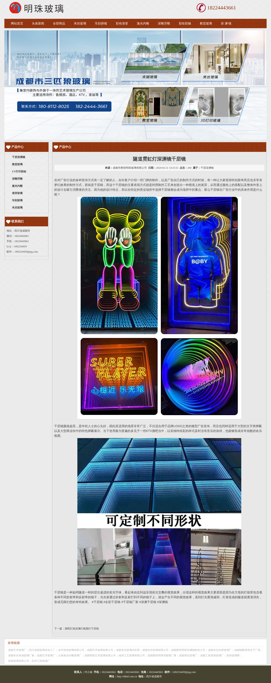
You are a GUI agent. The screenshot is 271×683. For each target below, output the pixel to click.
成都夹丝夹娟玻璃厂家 (21, 655)
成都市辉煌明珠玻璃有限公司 (130, 167)
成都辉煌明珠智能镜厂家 (162, 655)
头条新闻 (38, 23)
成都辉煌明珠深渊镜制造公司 (188, 650)
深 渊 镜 (226, 23)
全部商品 (59, 23)
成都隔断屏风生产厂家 (247, 650)
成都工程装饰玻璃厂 (212, 655)
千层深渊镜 (207, 167)
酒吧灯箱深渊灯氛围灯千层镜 (82, 628)
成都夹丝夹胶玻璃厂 (220, 650)
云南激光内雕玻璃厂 (70, 655)
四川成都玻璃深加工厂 (42, 650)
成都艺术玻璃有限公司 (100, 650)
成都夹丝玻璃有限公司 (155, 650)
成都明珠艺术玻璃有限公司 (100, 655)
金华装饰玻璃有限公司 (71, 650)
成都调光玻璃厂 (188, 655)
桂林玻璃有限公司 (18, 660)
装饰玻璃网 (233, 655)
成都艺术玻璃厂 (17, 650)
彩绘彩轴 (185, 23)
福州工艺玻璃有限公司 (132, 655)
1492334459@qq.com (26, 251)
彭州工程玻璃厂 (41, 660)
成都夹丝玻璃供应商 (128, 650)
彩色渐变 (122, 23)
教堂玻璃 (206, 23)
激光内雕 (143, 23)
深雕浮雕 (164, 23)
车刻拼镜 (101, 23)
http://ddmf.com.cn (127, 676)
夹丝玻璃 (80, 23)
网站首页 (17, 23)
